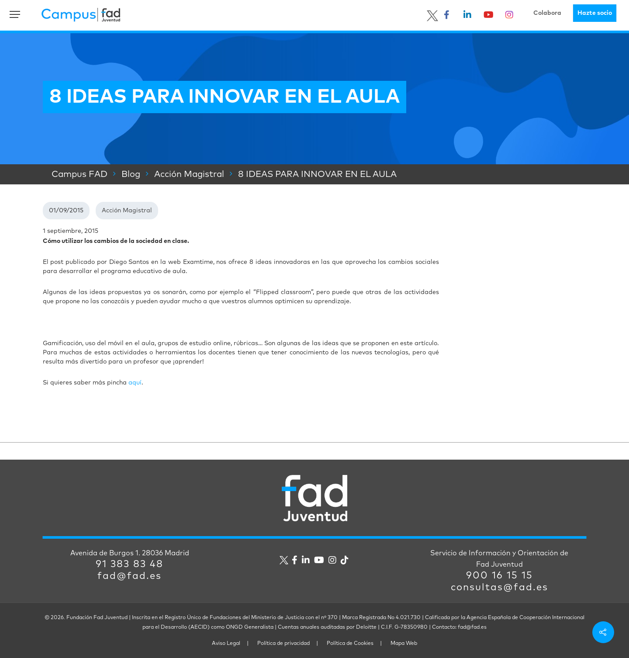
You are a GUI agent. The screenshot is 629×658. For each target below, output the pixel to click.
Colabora (547, 13)
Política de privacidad (283, 643)
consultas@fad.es (499, 587)
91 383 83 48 (129, 564)
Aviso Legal (226, 643)
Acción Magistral (127, 211)
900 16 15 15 (499, 576)
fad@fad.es (129, 576)
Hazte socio (594, 13)
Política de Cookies (350, 643)
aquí (135, 383)
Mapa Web (404, 643)
